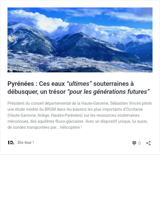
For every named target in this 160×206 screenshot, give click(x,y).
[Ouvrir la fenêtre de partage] (148, 141)
